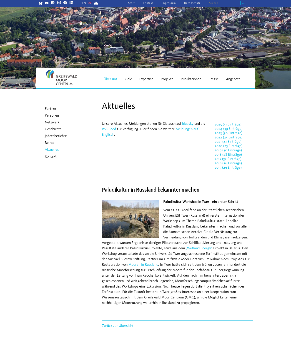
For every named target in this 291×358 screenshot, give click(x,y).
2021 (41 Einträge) (228, 141)
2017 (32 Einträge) (228, 159)
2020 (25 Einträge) (229, 146)
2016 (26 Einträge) (228, 163)
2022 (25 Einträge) (228, 137)
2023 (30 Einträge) (228, 133)
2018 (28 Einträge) (228, 154)
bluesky (187, 123)
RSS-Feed (109, 129)
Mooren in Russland (143, 264)
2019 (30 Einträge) (228, 150)
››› (243, 3)
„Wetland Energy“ (199, 248)
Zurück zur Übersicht (117, 325)
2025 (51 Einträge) (228, 124)
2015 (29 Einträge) (228, 167)
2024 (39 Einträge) (229, 128)
